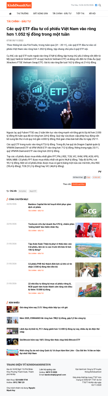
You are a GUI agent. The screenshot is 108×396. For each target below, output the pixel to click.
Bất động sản (40, 13)
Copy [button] (87, 177)
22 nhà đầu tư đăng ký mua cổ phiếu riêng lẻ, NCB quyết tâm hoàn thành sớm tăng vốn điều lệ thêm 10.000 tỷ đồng (50, 286)
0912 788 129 (18, 382)
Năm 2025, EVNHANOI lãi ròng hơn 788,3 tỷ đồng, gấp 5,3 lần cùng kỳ (53, 318)
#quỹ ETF (33, 191)
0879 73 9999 (51, 372)
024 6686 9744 (21, 380)
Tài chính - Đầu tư (62, 13)
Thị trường (22, 13)
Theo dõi (67, 184)
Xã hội (92, 13)
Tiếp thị (80, 13)
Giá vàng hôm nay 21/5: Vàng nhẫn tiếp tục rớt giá (44, 307)
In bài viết (96, 177)
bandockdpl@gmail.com (55, 375)
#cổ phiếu (22, 191)
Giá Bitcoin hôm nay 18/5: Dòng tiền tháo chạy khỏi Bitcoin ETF (50, 340)
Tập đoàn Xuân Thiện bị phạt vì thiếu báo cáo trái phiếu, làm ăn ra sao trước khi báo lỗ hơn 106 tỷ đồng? (50, 247)
